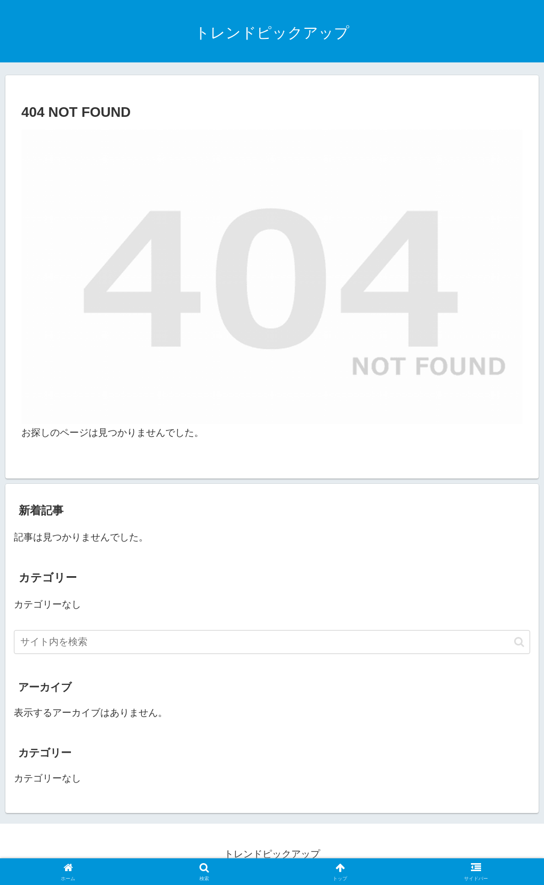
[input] (272, 642)
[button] (519, 642)
